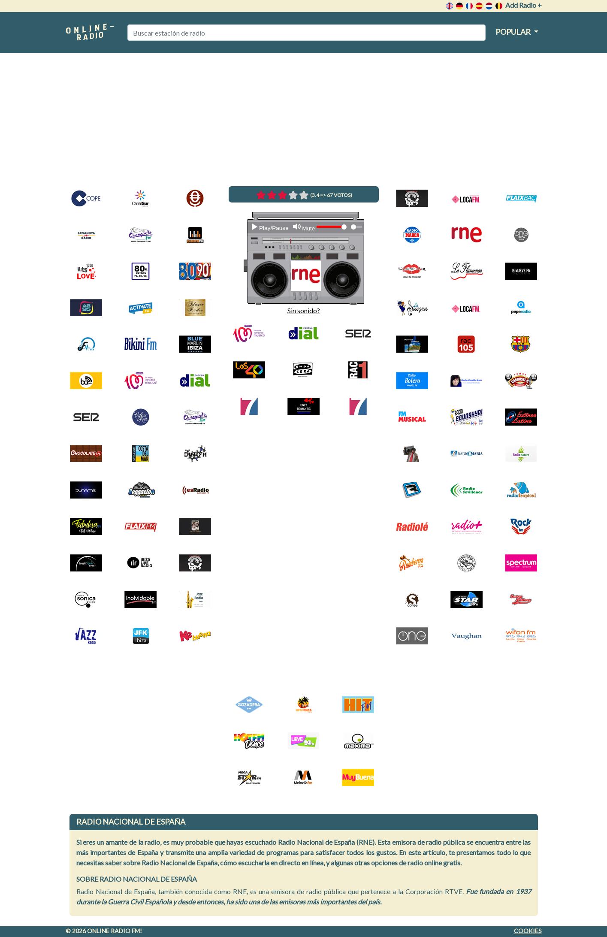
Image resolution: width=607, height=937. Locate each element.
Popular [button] (513, 31)
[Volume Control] (332, 227)
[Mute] (303, 227)
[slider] (356, 227)
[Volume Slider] (332, 227)
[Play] (269, 227)
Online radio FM (113, 930)
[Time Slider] (356, 227)
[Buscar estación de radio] (306, 32)
